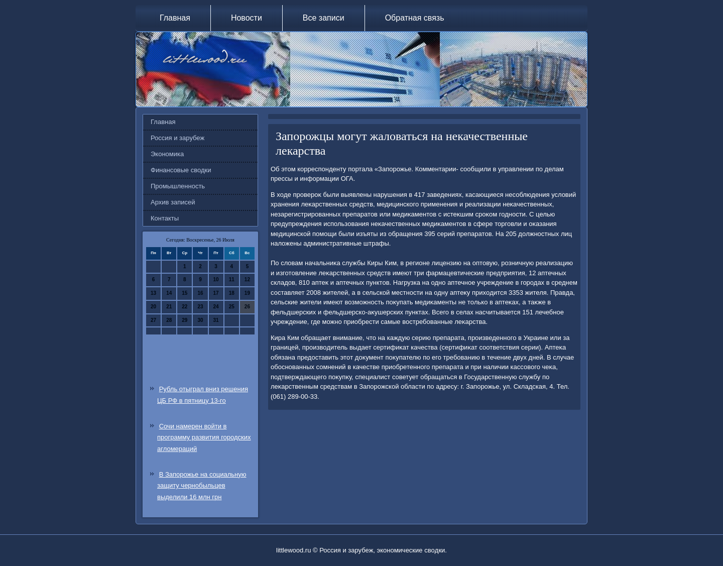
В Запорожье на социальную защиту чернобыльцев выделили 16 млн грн (202, 486)
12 (247, 279)
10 (216, 279)
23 (200, 306)
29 (184, 320)
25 (231, 306)
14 (169, 293)
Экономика (167, 154)
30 (200, 320)
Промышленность (178, 186)
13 (153, 293)
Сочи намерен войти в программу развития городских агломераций (204, 437)
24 (216, 306)
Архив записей (173, 202)
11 (231, 279)
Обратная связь (414, 18)
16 (200, 293)
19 (247, 293)
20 (153, 306)
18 (231, 293)
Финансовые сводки (181, 170)
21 (169, 306)
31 (216, 320)
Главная (175, 18)
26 (247, 306)
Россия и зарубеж (177, 138)
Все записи (323, 18)
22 (184, 306)
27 (153, 320)
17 (216, 293)
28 (169, 320)
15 (184, 293)
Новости (246, 18)
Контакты (165, 218)
